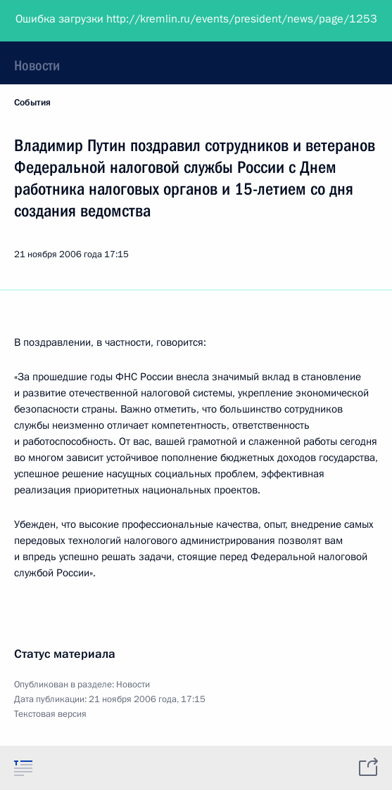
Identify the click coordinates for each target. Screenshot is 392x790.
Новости (37, 65)
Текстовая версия (50, 714)
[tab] (23, 767)
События (32, 102)
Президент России (65, 21)
